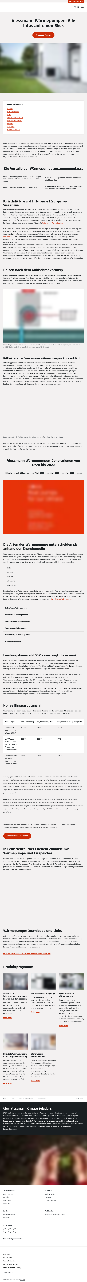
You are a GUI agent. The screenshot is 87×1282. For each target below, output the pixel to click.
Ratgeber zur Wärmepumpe (62, 599)
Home (5, 1099)
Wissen (13, 1099)
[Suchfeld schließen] (70, 7)
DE (78, 7)
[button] (80, 1099)
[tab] (17, 472)
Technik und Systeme (26, 1099)
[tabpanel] (43, 507)
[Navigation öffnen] (83, 7)
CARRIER (22, 1280)
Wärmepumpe (41, 1099)
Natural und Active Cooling (52, 223)
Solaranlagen (8, 237)
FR (75, 7)
